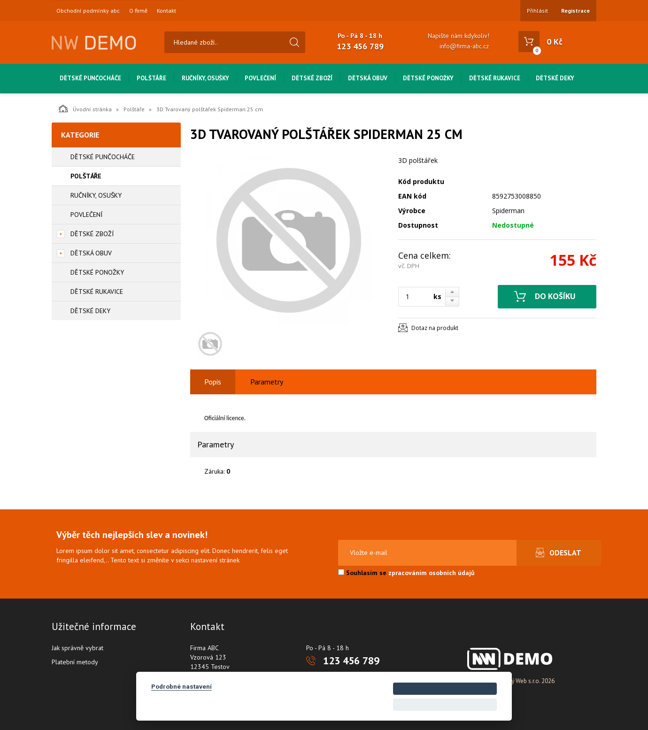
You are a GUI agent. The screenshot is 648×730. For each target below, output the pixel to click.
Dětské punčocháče (90, 78)
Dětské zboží (312, 78)
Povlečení (260, 78)
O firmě (138, 11)
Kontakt (166, 11)
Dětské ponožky (428, 78)
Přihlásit (537, 10)
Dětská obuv (367, 78)
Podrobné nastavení (181, 686)
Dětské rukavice (494, 78)
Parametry (266, 381)
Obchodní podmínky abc (88, 11)
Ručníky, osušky (205, 78)
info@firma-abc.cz (464, 46)
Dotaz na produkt (434, 328)
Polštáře (151, 78)
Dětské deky (555, 78)
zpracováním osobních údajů (431, 573)
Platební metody (75, 662)
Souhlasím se (406, 573)
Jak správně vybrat (77, 648)
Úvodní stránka (85, 108)
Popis (212, 381)
